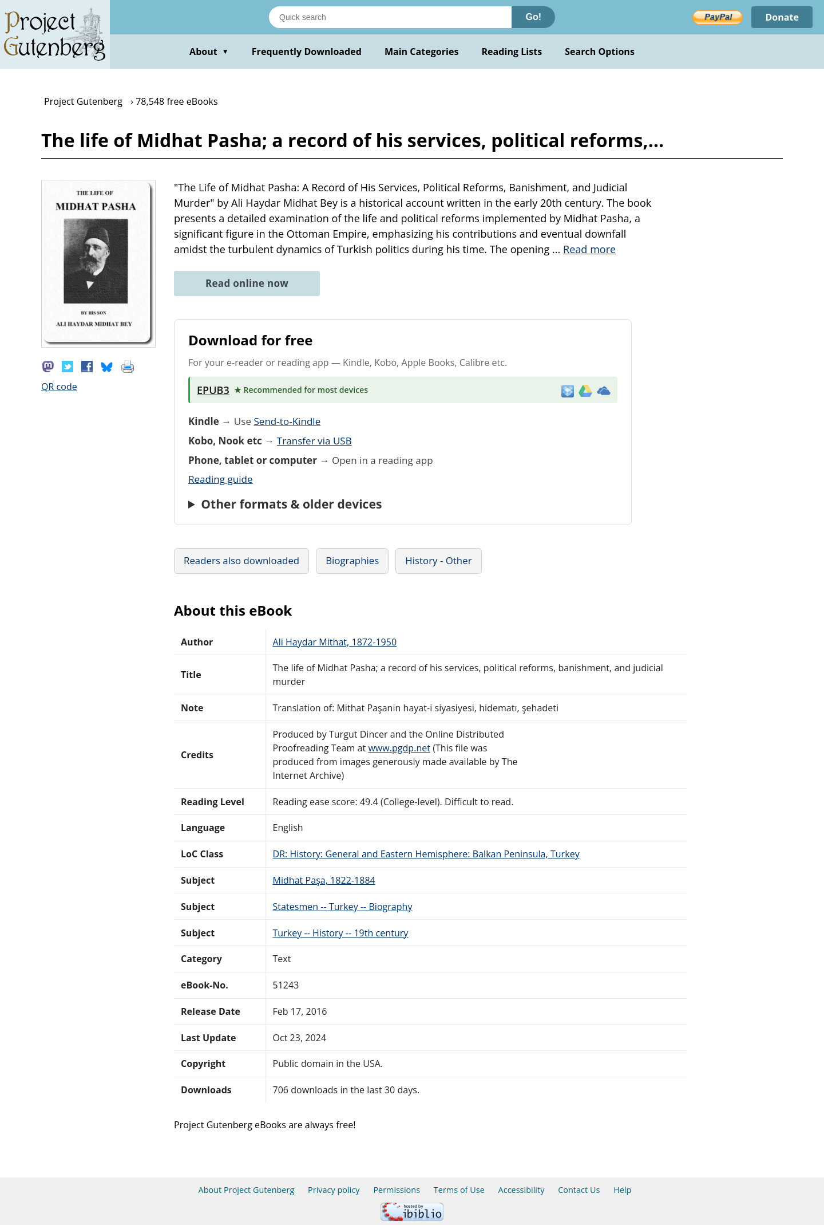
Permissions (396, 1189)
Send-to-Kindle (286, 421)
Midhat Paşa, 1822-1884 (324, 880)
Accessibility (521, 1189)
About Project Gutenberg (247, 1189)
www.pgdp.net (399, 748)
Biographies (352, 560)
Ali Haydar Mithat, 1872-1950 (335, 642)
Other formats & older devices (291, 504)
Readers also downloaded (241, 560)
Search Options (600, 51)
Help (622, 1189)
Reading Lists (512, 51)
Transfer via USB (314, 440)
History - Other (438, 560)
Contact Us (579, 1189)
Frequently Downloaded (307, 51)
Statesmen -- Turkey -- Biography (343, 906)
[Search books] (390, 17)
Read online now (246, 283)
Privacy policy (334, 1189)
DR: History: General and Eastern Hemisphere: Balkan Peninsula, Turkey (426, 854)
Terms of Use (459, 1189)
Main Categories (422, 51)
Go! (533, 17)
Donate (782, 17)
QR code (59, 386)
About (209, 51)
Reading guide (220, 479)
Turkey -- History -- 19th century (341, 933)
